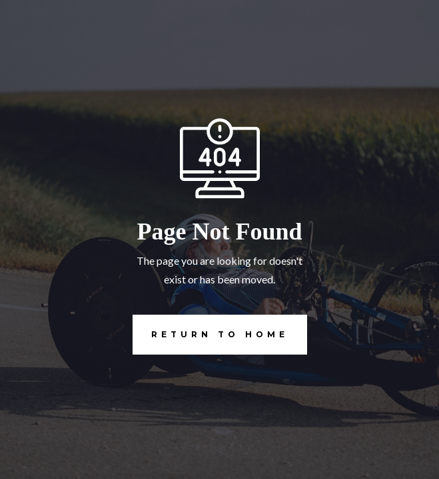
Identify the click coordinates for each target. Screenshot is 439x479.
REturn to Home (210, 335)
